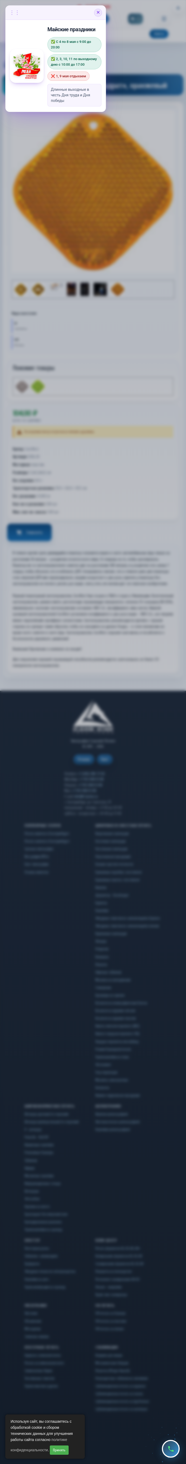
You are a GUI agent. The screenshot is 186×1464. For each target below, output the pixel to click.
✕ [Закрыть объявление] (98, 12)
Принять (59, 1450)
